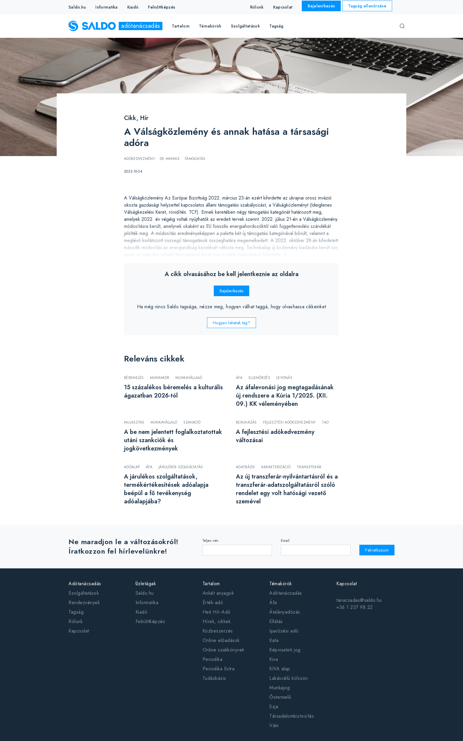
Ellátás (276, 621)
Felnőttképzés (161, 7)
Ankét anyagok (218, 593)
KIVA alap (279, 668)
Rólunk (257, 7)
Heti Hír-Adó (217, 612)
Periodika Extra (219, 668)
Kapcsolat (283, 7)
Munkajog (279, 687)
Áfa (273, 602)
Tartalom (211, 583)
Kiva (273, 659)
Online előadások (221, 640)
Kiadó (133, 7)
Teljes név (210, 540)
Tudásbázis (214, 678)
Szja (273, 706)
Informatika (106, 7)
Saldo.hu (77, 7)
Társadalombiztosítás (291, 716)
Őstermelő (280, 697)
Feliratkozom (377, 550)
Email (285, 540)
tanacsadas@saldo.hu (359, 600)
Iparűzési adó (284, 631)
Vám (274, 725)
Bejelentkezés (321, 6)
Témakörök (280, 583)
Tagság (276, 26)
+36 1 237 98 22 (354, 607)
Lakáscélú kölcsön (288, 678)
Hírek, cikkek (217, 621)
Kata (273, 640)
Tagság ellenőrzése (367, 6)
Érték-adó (213, 602)
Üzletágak (146, 583)
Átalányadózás (284, 612)
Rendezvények (84, 602)
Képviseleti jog (285, 649)
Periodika (213, 659)
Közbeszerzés (218, 631)
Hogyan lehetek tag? (231, 323)
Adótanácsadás (85, 583)
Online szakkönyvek (223, 649)
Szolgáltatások (84, 593)
